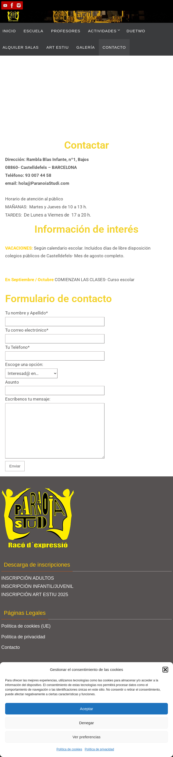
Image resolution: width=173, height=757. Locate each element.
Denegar (86, 723)
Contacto (10, 647)
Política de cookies (69, 749)
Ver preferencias (86, 737)
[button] (165, 669)
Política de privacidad (99, 749)
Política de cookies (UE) (26, 626)
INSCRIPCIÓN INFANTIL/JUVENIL (37, 586)
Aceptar (86, 709)
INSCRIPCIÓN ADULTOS (27, 578)
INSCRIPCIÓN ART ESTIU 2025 (34, 594)
